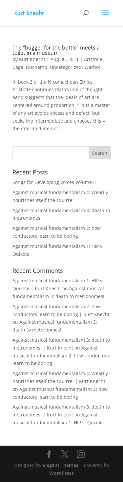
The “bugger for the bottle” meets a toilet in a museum (56, 50)
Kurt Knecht (32, 59)
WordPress (61, 473)
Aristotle (93, 59)
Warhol (92, 67)
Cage (17, 67)
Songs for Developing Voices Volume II (54, 182)
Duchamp (36, 67)
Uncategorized (66, 67)
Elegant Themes (60, 465)
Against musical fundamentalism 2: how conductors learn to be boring (60, 356)
